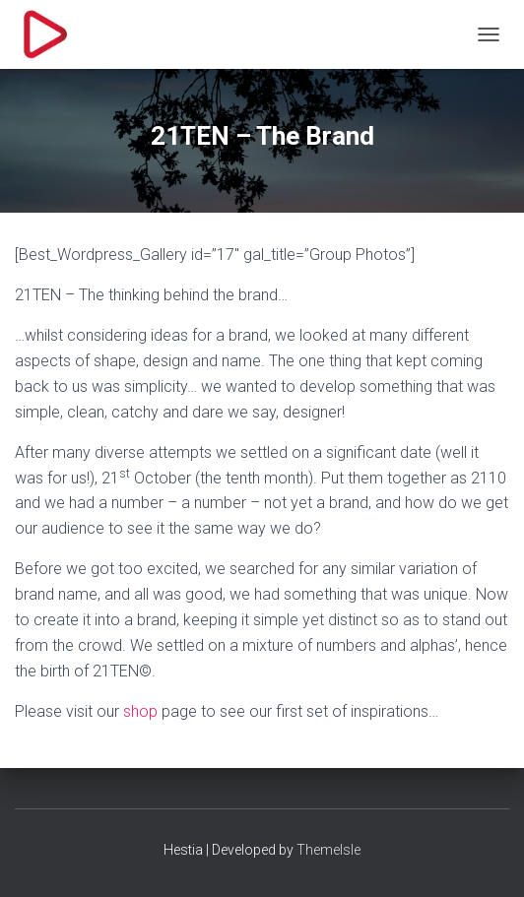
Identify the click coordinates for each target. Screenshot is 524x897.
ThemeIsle (328, 850)
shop (140, 711)
